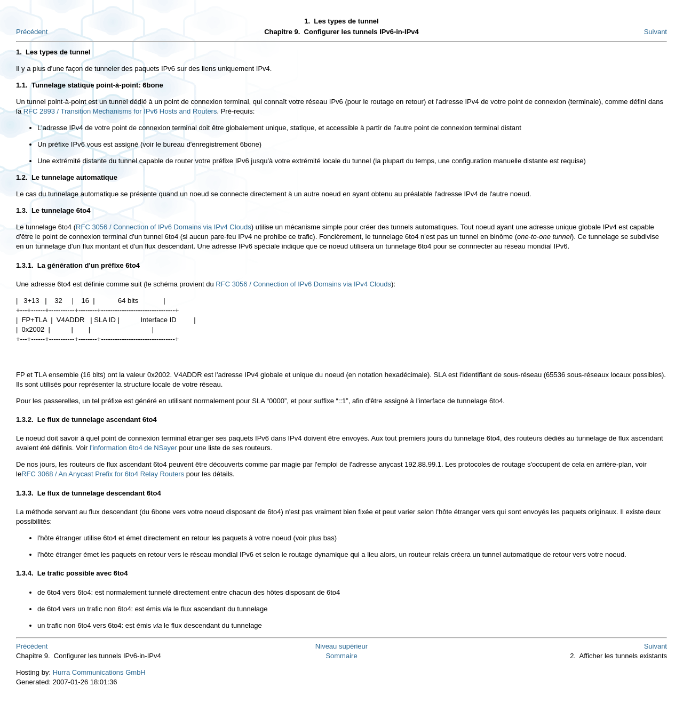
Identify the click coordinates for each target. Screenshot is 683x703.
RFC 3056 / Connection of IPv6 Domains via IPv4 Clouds (163, 227)
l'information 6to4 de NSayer (133, 448)
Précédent (31, 32)
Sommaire (341, 656)
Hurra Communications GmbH (99, 672)
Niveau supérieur (341, 646)
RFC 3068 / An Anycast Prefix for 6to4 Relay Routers (102, 474)
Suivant (655, 32)
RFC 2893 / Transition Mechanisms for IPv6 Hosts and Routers (120, 111)
